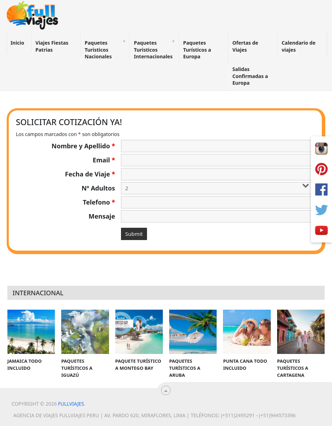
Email (104, 159)
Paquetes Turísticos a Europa (197, 49)
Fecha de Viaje (90, 174)
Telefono (99, 202)
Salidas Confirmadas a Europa (250, 76)
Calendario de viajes (298, 46)
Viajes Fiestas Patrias (52, 46)
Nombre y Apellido (83, 145)
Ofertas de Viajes (245, 46)
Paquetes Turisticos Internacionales (153, 49)
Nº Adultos (98, 188)
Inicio (17, 42)
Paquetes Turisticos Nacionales (98, 49)
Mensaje (102, 216)
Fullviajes (71, 403)
